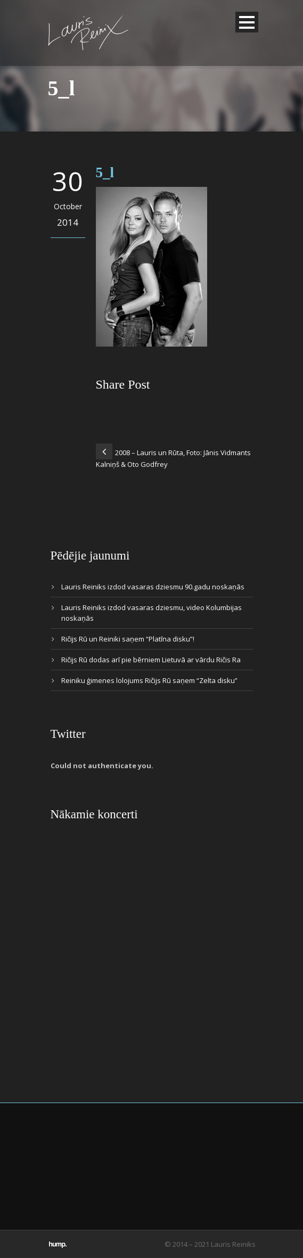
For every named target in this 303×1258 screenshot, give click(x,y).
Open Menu (246, 22)
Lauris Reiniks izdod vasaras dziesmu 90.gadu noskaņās (152, 586)
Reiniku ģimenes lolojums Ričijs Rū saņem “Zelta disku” (149, 680)
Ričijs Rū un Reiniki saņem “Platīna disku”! (127, 639)
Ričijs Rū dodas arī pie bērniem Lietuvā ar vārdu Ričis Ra (151, 659)
